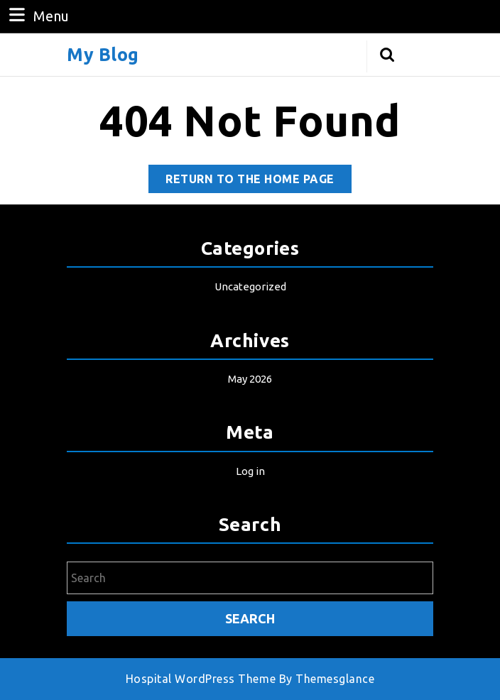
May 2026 (250, 379)
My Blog (103, 55)
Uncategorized (250, 286)
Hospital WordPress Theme (201, 678)
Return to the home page (258, 181)
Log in (250, 471)
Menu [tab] (37, 15)
